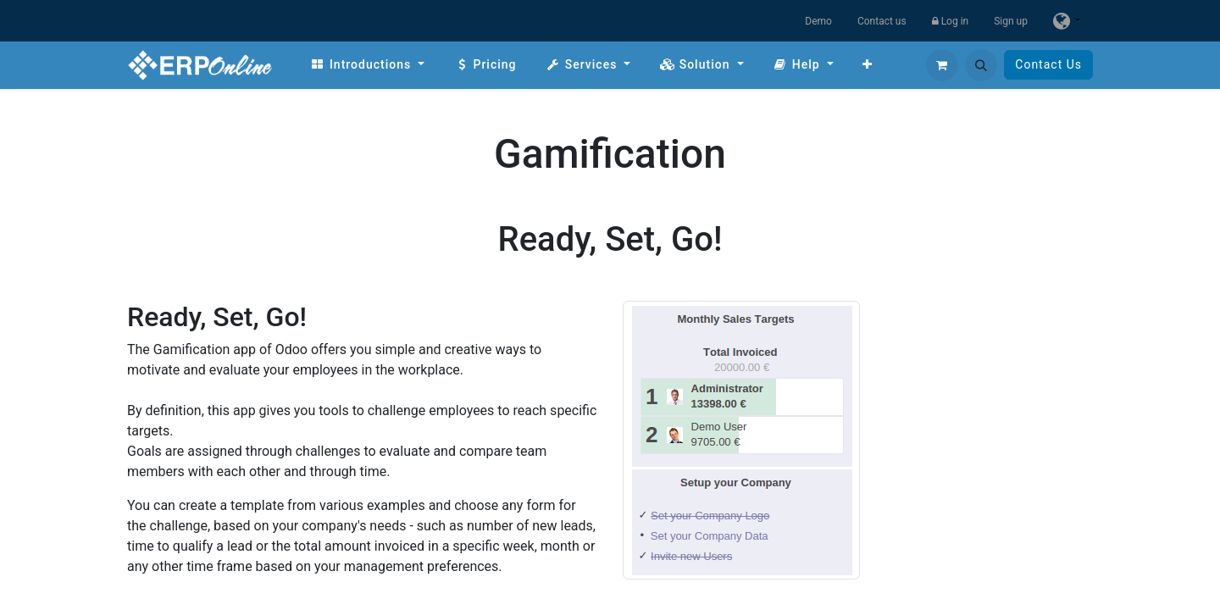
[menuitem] (367, 64)
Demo (818, 21)
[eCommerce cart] (942, 65)
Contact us (882, 21)
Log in (950, 21)
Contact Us (1048, 64)
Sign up (1011, 21)
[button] (981, 65)
